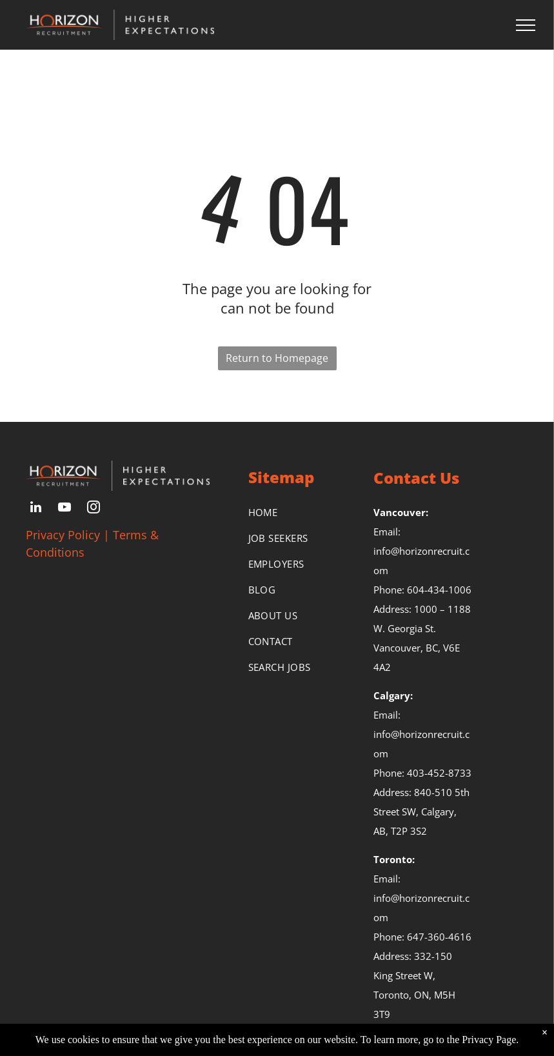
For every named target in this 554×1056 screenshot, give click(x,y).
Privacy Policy (63, 535)
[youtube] (64, 508)
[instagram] (93, 508)
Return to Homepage (277, 358)
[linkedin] (35, 508)
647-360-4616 (439, 936)
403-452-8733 (439, 772)
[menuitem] (298, 512)
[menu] (525, 25)
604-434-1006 (439, 589)
